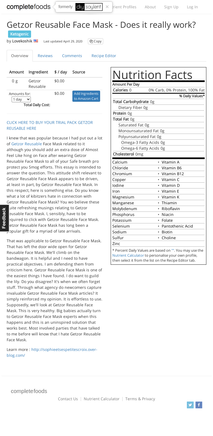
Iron (116, 191)
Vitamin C (170, 179)
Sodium (119, 231)
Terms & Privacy (140, 398)
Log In (192, 6)
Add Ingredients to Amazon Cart (86, 96)
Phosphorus (123, 214)
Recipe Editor (104, 55)
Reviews (45, 55)
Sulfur (118, 237)
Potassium (121, 220)
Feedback (5, 218)
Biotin (167, 231)
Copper (119, 179)
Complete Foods (28, 8)
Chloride (120, 167)
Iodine (118, 185)
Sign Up (171, 6)
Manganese (123, 202)
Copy (96, 41)
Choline (169, 237)
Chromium (122, 173)
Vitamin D (171, 185)
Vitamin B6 (172, 167)
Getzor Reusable (26, 143)
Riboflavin (171, 208)
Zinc (116, 243)
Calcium (119, 162)
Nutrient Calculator (128, 255)
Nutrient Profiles (121, 6)
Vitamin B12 (173, 173)
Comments (72, 55)
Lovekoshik (22, 41)
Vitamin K (170, 197)
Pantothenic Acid (177, 226)
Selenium (121, 226)
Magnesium (123, 197)
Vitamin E (170, 191)
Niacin (168, 214)
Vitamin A (170, 162)
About (150, 6)
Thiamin (169, 202)
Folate (167, 220)
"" (172, 250)
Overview (19, 55)
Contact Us (68, 398)
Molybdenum (124, 208)
